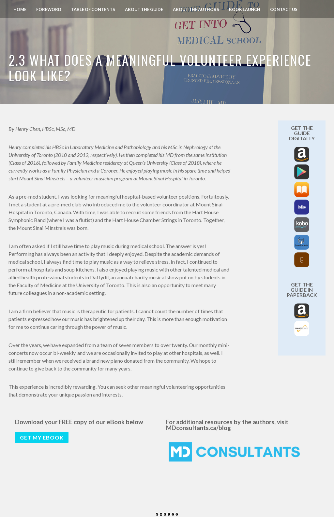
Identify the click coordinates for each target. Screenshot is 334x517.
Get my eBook (42, 437)
